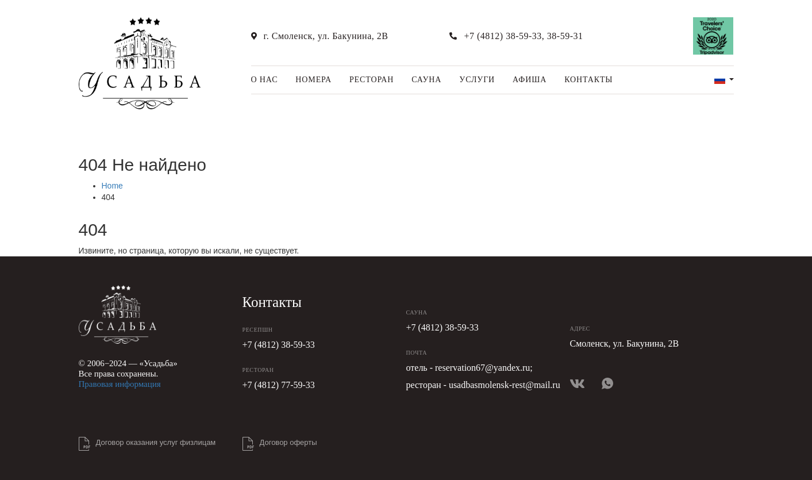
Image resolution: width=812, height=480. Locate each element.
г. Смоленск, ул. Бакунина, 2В (326, 36)
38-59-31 (565, 36)
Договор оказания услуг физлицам (156, 442)
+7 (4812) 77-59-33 (279, 385)
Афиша (530, 79)
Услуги (477, 79)
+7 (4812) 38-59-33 (502, 36)
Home (112, 185)
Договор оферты (288, 442)
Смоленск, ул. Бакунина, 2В (624, 343)
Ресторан (371, 79)
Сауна (426, 79)
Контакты (588, 79)
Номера (313, 79)
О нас (264, 79)
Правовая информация (120, 384)
